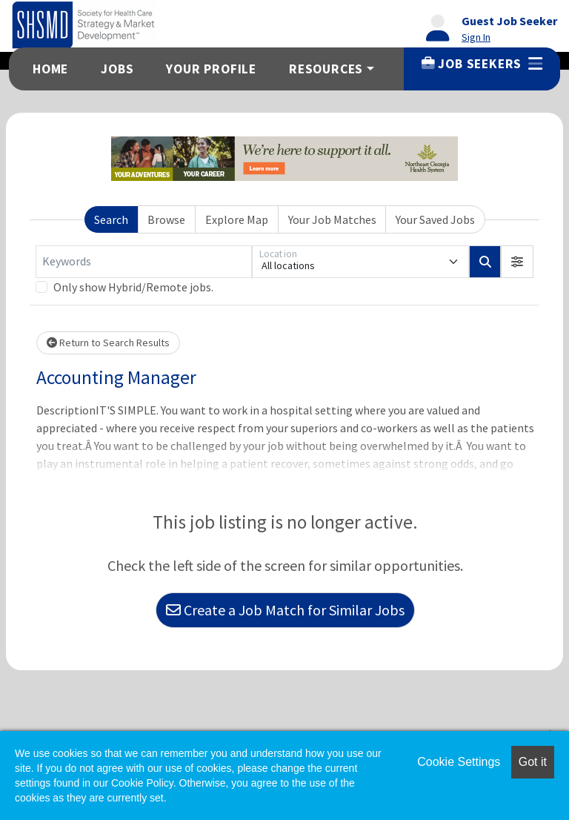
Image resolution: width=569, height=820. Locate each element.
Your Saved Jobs (435, 219)
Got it (533, 761)
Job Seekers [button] (482, 64)
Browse (166, 219)
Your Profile (211, 69)
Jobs (117, 69)
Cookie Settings (458, 761)
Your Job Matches (332, 219)
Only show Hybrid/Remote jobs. (133, 287)
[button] (517, 261)
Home (50, 69)
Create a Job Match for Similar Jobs (285, 610)
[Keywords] (144, 261)
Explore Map (236, 219)
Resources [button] (326, 69)
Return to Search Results (108, 342)
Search (111, 219)
